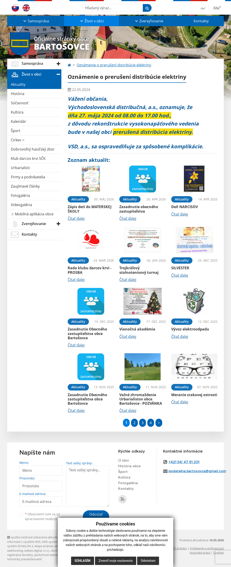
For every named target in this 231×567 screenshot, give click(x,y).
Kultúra (17, 112)
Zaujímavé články (25, 186)
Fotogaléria (20, 195)
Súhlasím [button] (82, 560)
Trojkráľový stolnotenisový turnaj (139, 270)
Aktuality (18, 84)
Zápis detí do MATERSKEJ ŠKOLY (89, 209)
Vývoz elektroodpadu (190, 329)
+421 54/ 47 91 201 (184, 462)
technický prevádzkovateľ (24, 559)
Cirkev (17, 139)
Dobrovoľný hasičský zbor (33, 149)
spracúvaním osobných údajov (48, 519)
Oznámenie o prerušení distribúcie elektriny (114, 65)
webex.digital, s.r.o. (37, 550)
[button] (35, 21)
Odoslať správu (96, 517)
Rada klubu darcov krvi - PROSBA (89, 270)
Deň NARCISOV (184, 206)
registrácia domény (20, 555)
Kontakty (201, 21)
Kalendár (18, 121)
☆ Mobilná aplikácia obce (32, 213)
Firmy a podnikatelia (28, 176)
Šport (15, 130)
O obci (123, 460)
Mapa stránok (44, 546)
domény (56, 550)
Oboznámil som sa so (48, 516)
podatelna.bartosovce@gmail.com (197, 471)
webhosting (15, 550)
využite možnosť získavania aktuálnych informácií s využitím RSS (35, 539)
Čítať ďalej (76, 218)
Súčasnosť (19, 102)
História (17, 93)
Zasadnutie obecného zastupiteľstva (138, 209)
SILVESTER (180, 267)
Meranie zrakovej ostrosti (194, 394)
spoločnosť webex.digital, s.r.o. (54, 555)
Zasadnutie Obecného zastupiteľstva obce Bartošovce (87, 333)
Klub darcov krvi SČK (28, 158)
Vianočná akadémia (137, 329)
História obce (129, 466)
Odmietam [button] (148, 560)
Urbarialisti (20, 167)
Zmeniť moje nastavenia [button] (116, 560)
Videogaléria (21, 204)
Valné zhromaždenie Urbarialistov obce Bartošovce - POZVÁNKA (140, 399)
